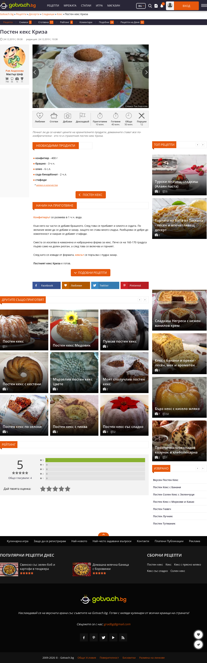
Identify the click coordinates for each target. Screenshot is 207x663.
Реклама (194, 541)
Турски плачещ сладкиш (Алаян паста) (176, 184)
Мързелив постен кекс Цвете (72, 381)
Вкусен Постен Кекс (165, 480)
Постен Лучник (163, 516)
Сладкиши (48, 14)
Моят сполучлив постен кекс (124, 381)
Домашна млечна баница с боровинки (111, 567)
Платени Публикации (169, 541)
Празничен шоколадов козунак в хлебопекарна (176, 450)
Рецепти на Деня (132, 22)
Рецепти (53, 5)
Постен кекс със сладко (123, 426)
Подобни (106, 22)
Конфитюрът (41, 217)
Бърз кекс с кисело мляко (177, 408)
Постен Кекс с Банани (167, 487)
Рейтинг (66, 22)
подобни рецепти (92, 273)
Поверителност (109, 657)
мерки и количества (47, 185)
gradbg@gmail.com (117, 624)
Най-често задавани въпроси (112, 541)
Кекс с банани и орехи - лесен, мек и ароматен (175, 362)
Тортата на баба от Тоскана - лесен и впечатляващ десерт (179, 225)
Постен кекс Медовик (72, 345)
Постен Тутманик (164, 523)
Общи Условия (87, 657)
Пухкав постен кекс (120, 341)
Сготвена (45, 22)
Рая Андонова (15, 71)
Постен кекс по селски (22, 426)
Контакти (143, 541)
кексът (79, 255)
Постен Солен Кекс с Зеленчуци (173, 494)
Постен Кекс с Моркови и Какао (173, 501)
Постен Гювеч (162, 509)
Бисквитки (129, 657)
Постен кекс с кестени (22, 384)
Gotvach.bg (7, 14)
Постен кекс (92, 195)
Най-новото (79, 541)
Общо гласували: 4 (20, 478)
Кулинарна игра (17, 541)
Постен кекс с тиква (70, 426)
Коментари (86, 22)
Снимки (25, 22)
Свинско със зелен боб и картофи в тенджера (37, 567)
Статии (86, 5)
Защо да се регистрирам (50, 541)
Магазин (113, 5)
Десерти (34, 14)
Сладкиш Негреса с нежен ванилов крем (177, 323)
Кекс (59, 14)
